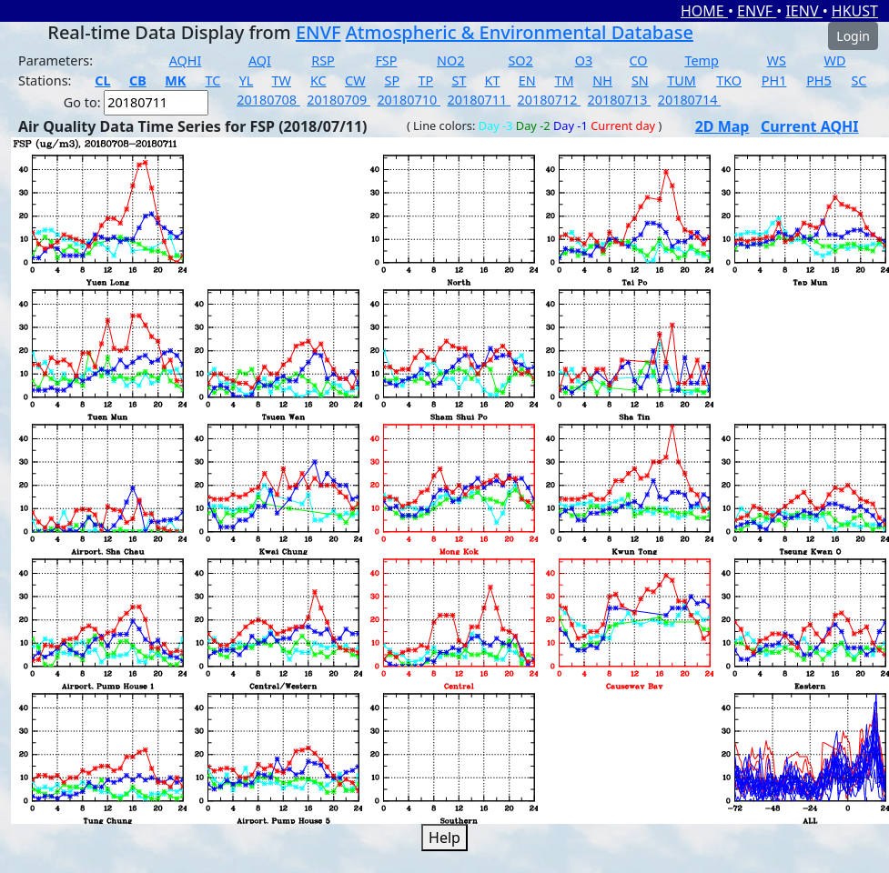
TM (563, 80)
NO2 (450, 60)
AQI (259, 60)
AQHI (185, 60)
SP (392, 80)
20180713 (620, 99)
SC (858, 80)
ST (458, 80)
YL (246, 80)
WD (835, 60)
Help (444, 838)
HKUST (855, 11)
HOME (704, 11)
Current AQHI (810, 126)
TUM (681, 80)
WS (776, 60)
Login (853, 36)
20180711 (478, 99)
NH (602, 80)
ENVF (756, 11)
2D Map (722, 126)
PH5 (819, 80)
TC (213, 80)
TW (281, 80)
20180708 (268, 99)
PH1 (774, 80)
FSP (386, 60)
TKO (729, 80)
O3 (583, 60)
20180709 (338, 99)
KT (492, 80)
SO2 (520, 60)
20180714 (690, 99)
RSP (323, 60)
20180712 (549, 99)
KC (318, 80)
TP (425, 80)
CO (639, 60)
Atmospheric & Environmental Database (519, 32)
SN (640, 80)
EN (527, 80)
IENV (803, 11)
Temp (701, 60)
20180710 (408, 99)
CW (355, 80)
